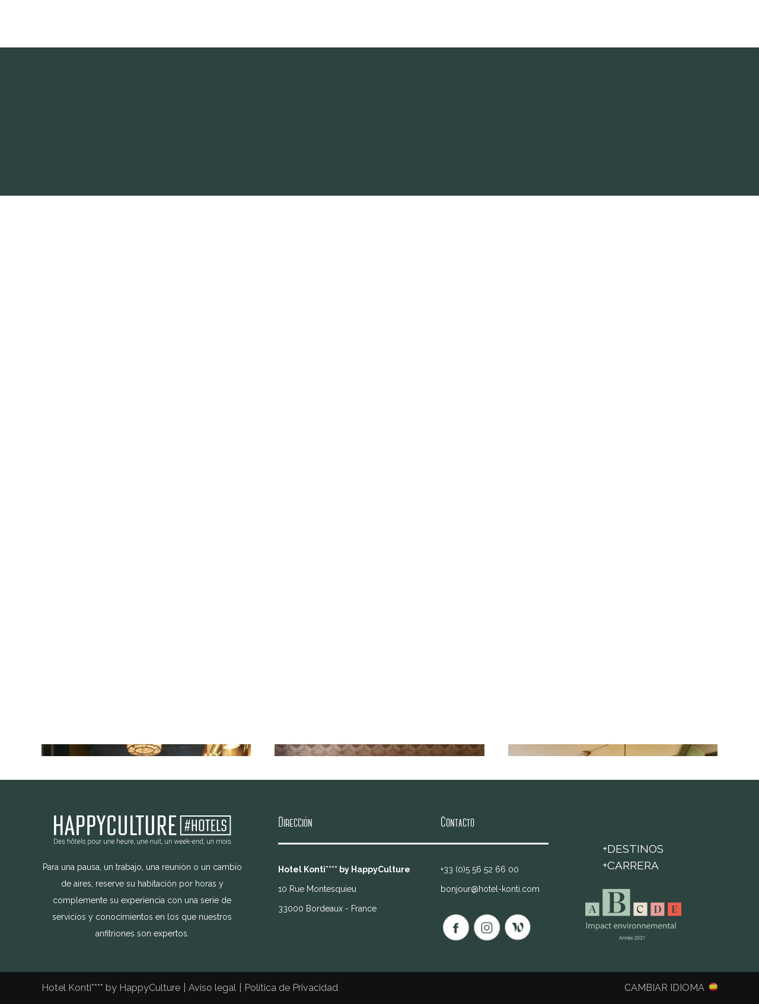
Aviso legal (212, 987)
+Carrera (630, 865)
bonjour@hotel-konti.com (490, 889)
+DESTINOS (633, 848)
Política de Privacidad (291, 987)
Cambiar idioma (664, 987)
